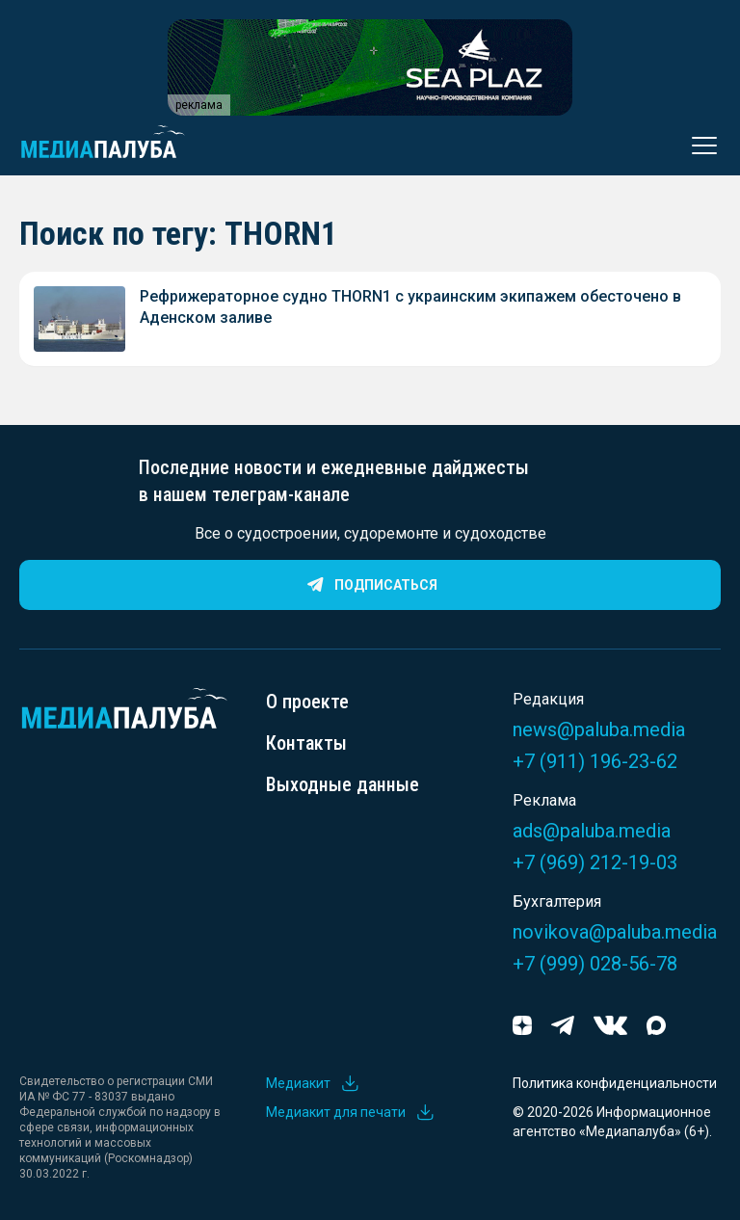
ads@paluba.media (592, 830)
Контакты (306, 743)
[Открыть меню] (698, 145)
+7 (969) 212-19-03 (595, 862)
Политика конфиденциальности (615, 1083)
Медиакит (313, 1083)
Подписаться (370, 585)
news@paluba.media (599, 729)
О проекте (307, 701)
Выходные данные (342, 784)
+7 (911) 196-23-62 (595, 761)
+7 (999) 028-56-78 (595, 963)
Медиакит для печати (351, 1112)
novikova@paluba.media (615, 931)
